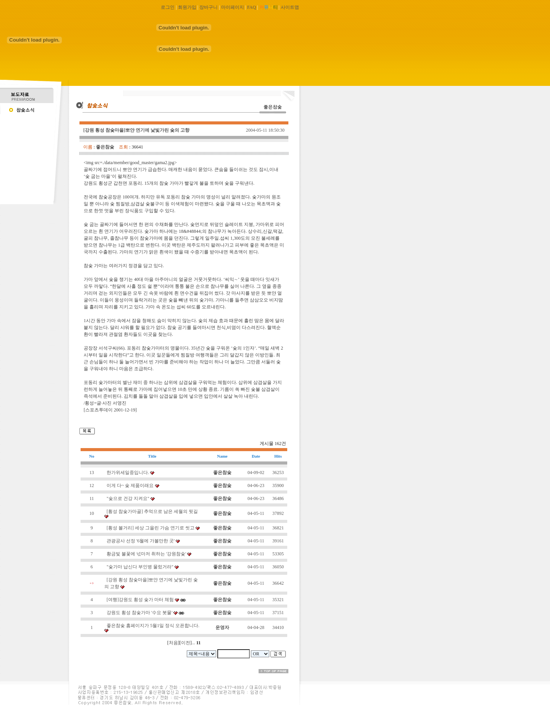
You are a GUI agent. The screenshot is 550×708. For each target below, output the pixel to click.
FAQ (251, 7)
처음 (173, 642)
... (193, 642)
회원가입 (187, 7)
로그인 (168, 7)
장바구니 (208, 7)
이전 (185, 642)
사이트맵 (290, 7)
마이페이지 (232, 7)
